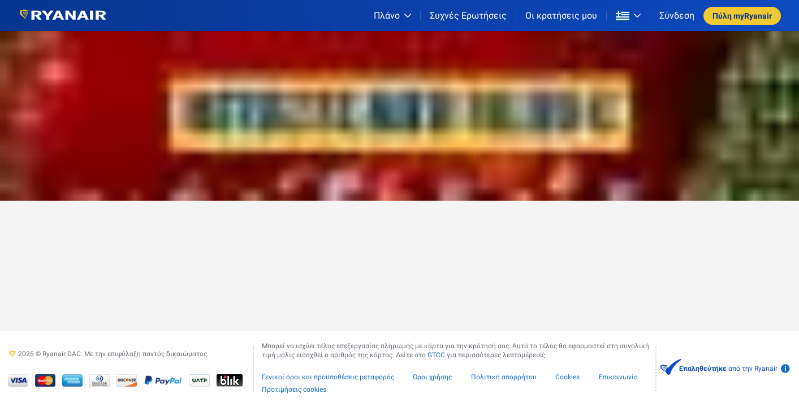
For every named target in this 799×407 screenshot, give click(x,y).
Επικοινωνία (618, 377)
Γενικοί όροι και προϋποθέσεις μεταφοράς (328, 377)
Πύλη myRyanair (742, 15)
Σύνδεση (676, 15)
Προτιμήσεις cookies (294, 389)
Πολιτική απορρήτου (504, 377)
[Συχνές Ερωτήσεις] (468, 15)
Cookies (567, 377)
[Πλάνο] (392, 15)
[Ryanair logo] (63, 15)
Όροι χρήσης (432, 377)
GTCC (436, 355)
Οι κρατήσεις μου (561, 15)
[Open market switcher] (628, 16)
